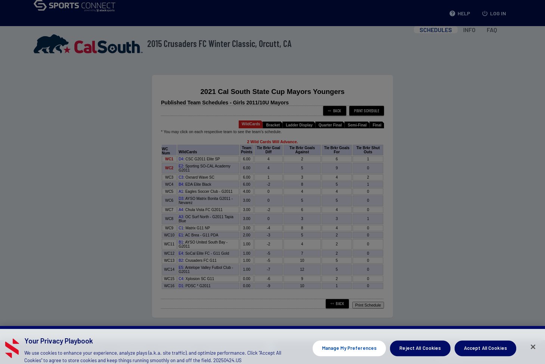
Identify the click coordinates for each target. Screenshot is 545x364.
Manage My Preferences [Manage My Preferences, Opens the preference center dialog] (349, 354)
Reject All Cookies (420, 354)
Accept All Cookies (485, 354)
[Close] (533, 353)
